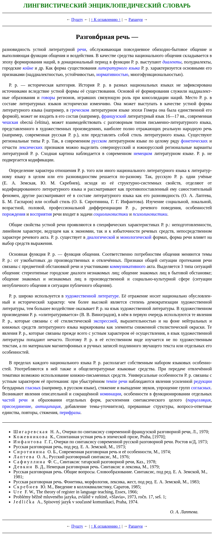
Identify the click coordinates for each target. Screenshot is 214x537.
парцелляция (199, 400)
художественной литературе (92, 296)
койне (28, 68)
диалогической (101, 237)
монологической (136, 237)
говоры (48, 97)
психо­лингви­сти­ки (150, 214)
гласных (33, 387)
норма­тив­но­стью (112, 74)
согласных (201, 387)
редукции (203, 381)
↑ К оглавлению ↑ (106, 19)
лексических (31, 147)
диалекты (171, 62)
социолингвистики (111, 214)
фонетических (194, 141)
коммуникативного (127, 266)
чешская (10, 122)
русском (99, 141)
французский (113, 116)
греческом (79, 110)
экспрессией (105, 321)
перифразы (70, 412)
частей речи (15, 400)
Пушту (77, 19)
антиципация (48, 406)
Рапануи (135, 19)
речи (81, 49)
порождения (13, 214)
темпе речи (116, 381)
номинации (110, 393)
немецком (143, 153)
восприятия (41, 214)
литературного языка (119, 68)
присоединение (16, 406)
